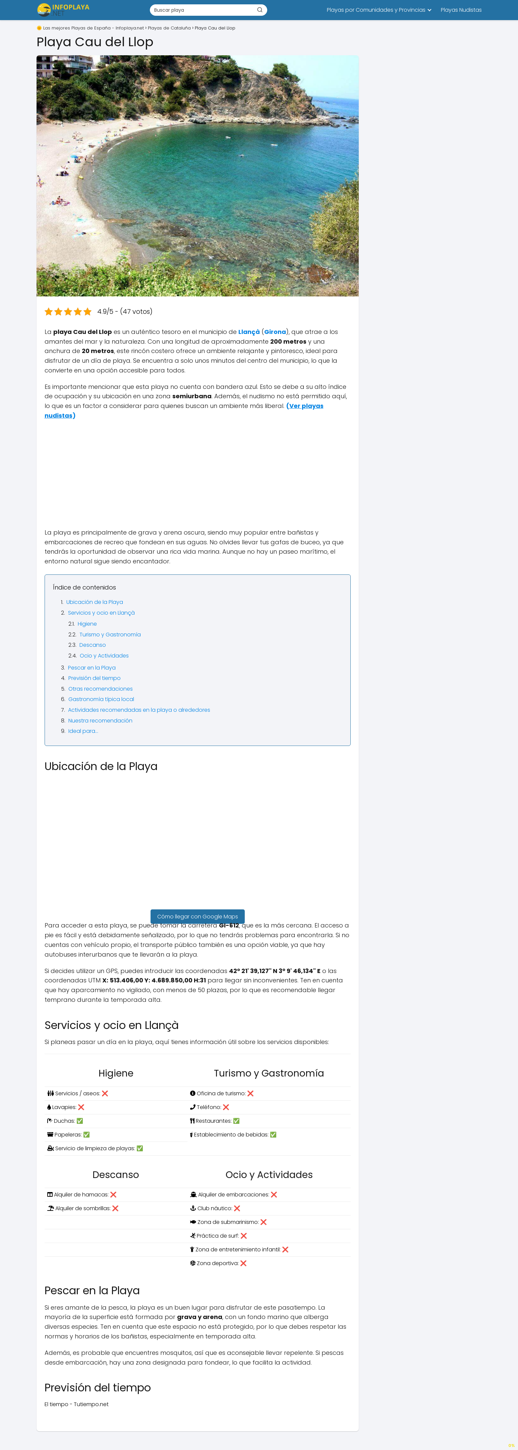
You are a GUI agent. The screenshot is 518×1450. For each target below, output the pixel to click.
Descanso (92, 645)
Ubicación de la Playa (94, 602)
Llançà (249, 332)
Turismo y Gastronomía (110, 634)
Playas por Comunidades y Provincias (376, 10)
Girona (275, 332)
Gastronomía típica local (101, 699)
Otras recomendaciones (100, 689)
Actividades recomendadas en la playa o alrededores (139, 710)
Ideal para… (83, 731)
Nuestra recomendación (100, 720)
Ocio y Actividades (104, 656)
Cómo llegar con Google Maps (197, 916)
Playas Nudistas (461, 10)
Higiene (87, 624)
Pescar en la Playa (92, 668)
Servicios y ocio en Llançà (101, 613)
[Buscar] (260, 9)
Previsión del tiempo (94, 678)
